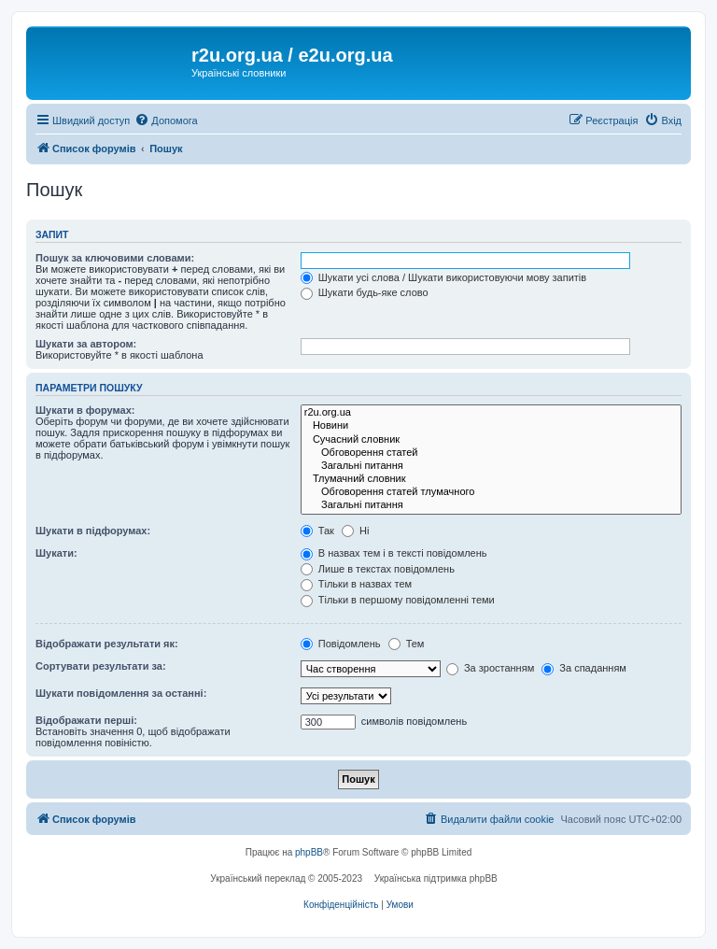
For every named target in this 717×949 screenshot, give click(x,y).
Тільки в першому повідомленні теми (398, 599)
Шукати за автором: (85, 343)
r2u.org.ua (491, 412)
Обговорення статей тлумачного (491, 492)
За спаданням (583, 667)
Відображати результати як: (106, 643)
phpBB (309, 852)
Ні (355, 530)
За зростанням (490, 667)
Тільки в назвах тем (356, 583)
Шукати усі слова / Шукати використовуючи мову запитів (443, 277)
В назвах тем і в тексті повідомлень (394, 553)
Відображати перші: (86, 720)
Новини (491, 425)
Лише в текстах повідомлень (378, 568)
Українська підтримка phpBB (436, 878)
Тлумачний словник (491, 479)
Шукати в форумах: (84, 410)
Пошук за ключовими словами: (114, 257)
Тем (406, 643)
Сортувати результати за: (100, 666)
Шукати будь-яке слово (365, 292)
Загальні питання (491, 466)
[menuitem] (165, 120)
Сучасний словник (491, 439)
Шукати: (56, 553)
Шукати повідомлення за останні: (120, 693)
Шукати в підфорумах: (92, 530)
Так (317, 530)
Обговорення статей (491, 453)
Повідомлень (341, 643)
